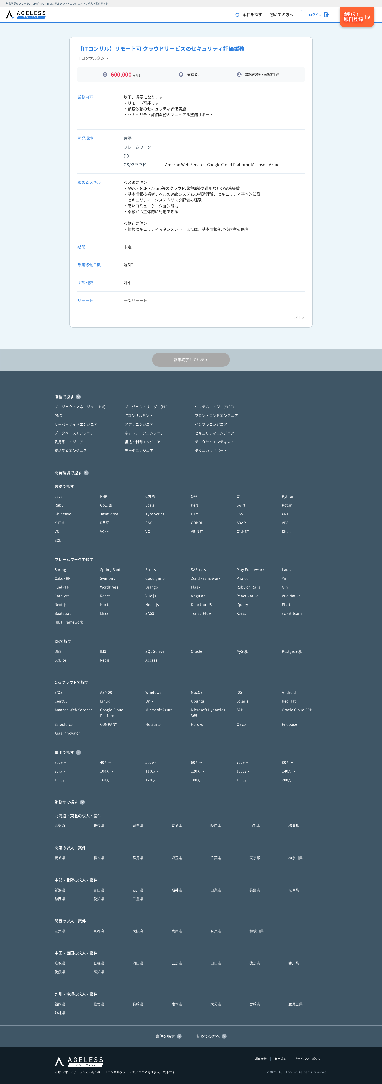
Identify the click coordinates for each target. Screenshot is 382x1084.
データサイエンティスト (214, 442)
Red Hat (289, 701)
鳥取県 (60, 963)
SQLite (60, 660)
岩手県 (138, 825)
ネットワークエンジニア (144, 433)
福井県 (177, 890)
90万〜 (60, 771)
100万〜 (107, 771)
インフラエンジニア (211, 424)
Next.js (61, 604)
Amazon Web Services (74, 710)
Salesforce (64, 724)
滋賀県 (60, 931)
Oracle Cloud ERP (297, 710)
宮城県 (177, 825)
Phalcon (244, 578)
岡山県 (138, 963)
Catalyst (62, 596)
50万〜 (151, 762)
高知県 (99, 972)
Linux (105, 701)
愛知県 (99, 899)
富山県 (99, 890)
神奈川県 (295, 858)
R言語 (105, 522)
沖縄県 (60, 1013)
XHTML (61, 522)
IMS (103, 651)
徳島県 (254, 963)
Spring (60, 569)
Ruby (59, 505)
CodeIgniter (155, 578)
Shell (286, 531)
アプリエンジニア (139, 424)
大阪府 (138, 931)
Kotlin (287, 505)
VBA (285, 522)
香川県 (293, 963)
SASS (149, 613)
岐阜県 (293, 890)
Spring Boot (110, 569)
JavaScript (109, 514)
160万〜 (107, 780)
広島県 (177, 963)
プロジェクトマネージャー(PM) (80, 407)
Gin (285, 587)
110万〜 (152, 771)
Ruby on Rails (248, 587)
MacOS (197, 692)
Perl (194, 505)
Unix (149, 701)
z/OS (59, 692)
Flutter (288, 604)
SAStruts (198, 569)
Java (59, 496)
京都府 (99, 931)
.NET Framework (69, 622)
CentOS (61, 701)
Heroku (197, 724)
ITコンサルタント (139, 415)
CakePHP (63, 578)
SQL (58, 540)
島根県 (99, 963)
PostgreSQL (292, 651)
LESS (104, 613)
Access (151, 660)
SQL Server (154, 651)
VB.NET (197, 531)
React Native (247, 596)
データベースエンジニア (74, 433)
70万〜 (242, 762)
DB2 (58, 651)
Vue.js (150, 596)
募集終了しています (191, 360)
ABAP (241, 522)
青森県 (99, 825)
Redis (105, 660)
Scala (150, 505)
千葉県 (215, 858)
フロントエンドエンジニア (216, 415)
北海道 (60, 825)
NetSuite (153, 724)
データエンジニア (139, 450)
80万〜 (287, 762)
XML (285, 514)
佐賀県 (99, 1004)
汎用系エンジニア (69, 442)
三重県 (138, 899)
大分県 (215, 1004)
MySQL (242, 651)
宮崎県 (254, 1004)
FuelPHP (62, 587)
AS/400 (106, 692)
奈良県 (215, 931)
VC (147, 531)
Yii (284, 578)
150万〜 (61, 780)
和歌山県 (256, 931)
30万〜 (60, 762)
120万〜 (198, 771)
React (105, 596)
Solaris (242, 701)
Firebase (289, 724)
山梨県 (215, 890)
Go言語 (106, 505)
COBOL (197, 522)
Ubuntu (197, 701)
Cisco (241, 724)
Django (151, 587)
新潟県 (60, 890)
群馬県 (138, 858)
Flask (196, 587)
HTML (196, 514)
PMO (58, 415)
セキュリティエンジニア (214, 433)
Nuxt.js (106, 604)
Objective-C (65, 514)
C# (239, 496)
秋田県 (215, 825)
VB (57, 531)
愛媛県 (60, 972)
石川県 (138, 890)
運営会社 (261, 1058)
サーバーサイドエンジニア (76, 424)
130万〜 (243, 771)
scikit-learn (292, 613)
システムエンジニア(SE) (214, 407)
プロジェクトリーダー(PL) (146, 407)
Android (289, 692)
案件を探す (248, 15)
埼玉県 (177, 858)
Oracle (196, 651)
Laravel (288, 569)
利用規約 (280, 1058)
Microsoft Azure (159, 710)
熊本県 (177, 1004)
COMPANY (108, 724)
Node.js (152, 604)
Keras (242, 613)
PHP (103, 496)
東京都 (254, 858)
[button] (191, 397)
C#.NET (243, 531)
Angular (198, 596)
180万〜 (198, 780)
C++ (194, 496)
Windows (153, 692)
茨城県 (60, 858)
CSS (240, 514)
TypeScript (154, 514)
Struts (150, 569)
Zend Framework (205, 578)
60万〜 (196, 762)
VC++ (104, 531)
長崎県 (138, 1004)
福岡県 (60, 1004)
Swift (241, 505)
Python (288, 496)
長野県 (254, 890)
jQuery (242, 604)
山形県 (254, 825)
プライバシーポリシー (309, 1058)
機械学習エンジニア (71, 450)
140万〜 (289, 771)
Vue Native (291, 596)
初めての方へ (281, 15)
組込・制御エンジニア (143, 442)
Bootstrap (63, 613)
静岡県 (60, 899)
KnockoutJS (201, 604)
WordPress (109, 587)
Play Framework (251, 569)
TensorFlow (201, 613)
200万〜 (289, 780)
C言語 (150, 496)
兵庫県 (177, 931)
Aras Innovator (67, 733)
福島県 (293, 825)
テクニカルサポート (211, 450)
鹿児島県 (295, 1004)
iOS (239, 692)
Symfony (107, 578)
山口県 (215, 963)
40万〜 (106, 762)
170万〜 (152, 780)
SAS (148, 522)
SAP (240, 710)
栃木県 (99, 858)
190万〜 (243, 780)
